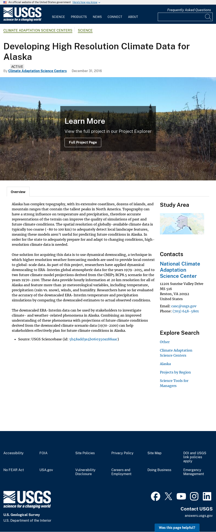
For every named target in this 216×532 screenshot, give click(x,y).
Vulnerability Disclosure (85, 472)
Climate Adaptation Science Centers (37, 30)
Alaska (165, 364)
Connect (115, 17)
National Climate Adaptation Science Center (180, 270)
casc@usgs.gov (183, 306)
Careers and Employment (121, 472)
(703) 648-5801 (186, 311)
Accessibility (13, 453)
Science (58, 17)
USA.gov (46, 470)
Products (79, 17)
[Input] (185, 17)
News (97, 17)
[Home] (22, 20)
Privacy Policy (122, 453)
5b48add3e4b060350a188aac (93, 339)
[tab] (18, 191)
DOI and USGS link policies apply (194, 457)
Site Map (154, 453)
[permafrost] (108, 128)
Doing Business (159, 470)
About (133, 17)
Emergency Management (193, 472)
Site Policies (85, 453)
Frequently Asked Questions (189, 10)
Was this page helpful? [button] (177, 528)
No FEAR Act (13, 470)
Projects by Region (175, 372)
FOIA (43, 453)
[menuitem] (58, 14)
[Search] (208, 17)
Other (165, 342)
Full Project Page (83, 142)
